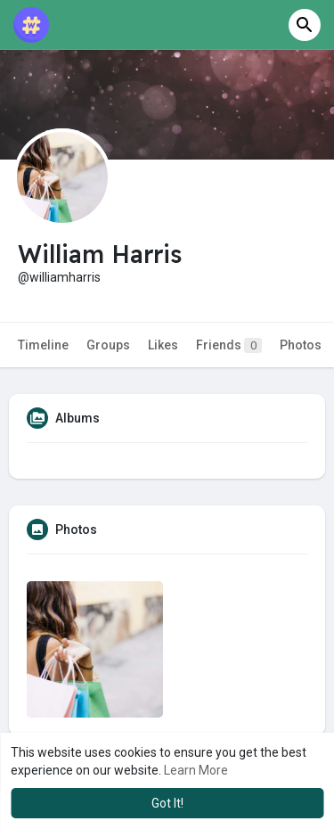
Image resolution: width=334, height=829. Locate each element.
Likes (163, 345)
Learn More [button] (196, 770)
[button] (305, 25)
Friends (229, 345)
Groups (108, 345)
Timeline (43, 345)
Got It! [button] (167, 803)
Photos (301, 345)
